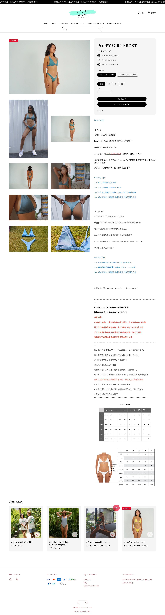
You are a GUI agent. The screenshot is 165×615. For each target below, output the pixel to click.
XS (109, 84)
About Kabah (63, 23)
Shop (52, 24)
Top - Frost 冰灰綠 (107, 75)
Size (99, 79)
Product (101, 70)
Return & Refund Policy (95, 23)
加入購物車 (122, 99)
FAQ (85, 583)
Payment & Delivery (114, 23)
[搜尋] (99, 29)
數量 (99, 88)
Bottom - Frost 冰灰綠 (127, 75)
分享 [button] (101, 111)
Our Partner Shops (77, 23)
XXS (101, 84)
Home (46, 23)
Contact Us (88, 580)
